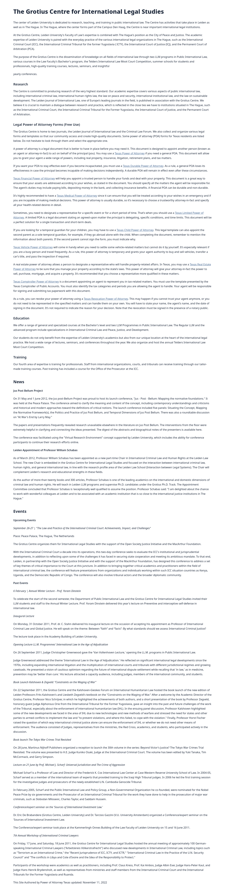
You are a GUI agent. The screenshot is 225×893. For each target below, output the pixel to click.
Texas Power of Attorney (129, 153)
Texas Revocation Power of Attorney (106, 299)
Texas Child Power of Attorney (135, 230)
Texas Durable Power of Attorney (143, 166)
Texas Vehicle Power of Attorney (33, 247)
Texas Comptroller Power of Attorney (36, 281)
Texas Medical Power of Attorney (77, 195)
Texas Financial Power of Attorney (34, 178)
